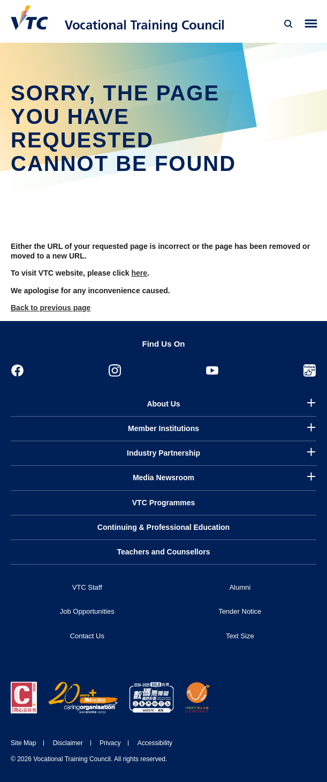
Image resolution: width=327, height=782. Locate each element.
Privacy (110, 743)
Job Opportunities (87, 611)
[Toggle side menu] (311, 24)
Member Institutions (163, 428)
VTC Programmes (163, 502)
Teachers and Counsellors (163, 552)
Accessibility (155, 743)
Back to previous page (50, 307)
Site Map (23, 743)
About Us (163, 404)
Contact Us (87, 636)
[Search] (288, 24)
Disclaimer (68, 743)
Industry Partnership (163, 453)
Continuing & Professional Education (163, 527)
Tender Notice (239, 611)
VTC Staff (87, 587)
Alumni (239, 587)
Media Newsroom (163, 477)
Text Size (240, 636)
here (139, 273)
